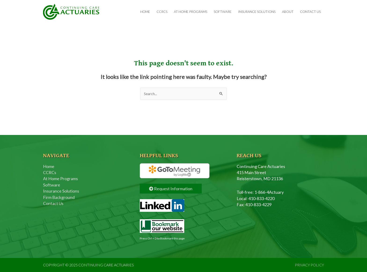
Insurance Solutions (256, 12)
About (288, 12)
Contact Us (310, 12)
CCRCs (162, 12)
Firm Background (59, 197)
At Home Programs (190, 12)
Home (145, 12)
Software (222, 12)
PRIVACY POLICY (309, 265)
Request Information (170, 188)
